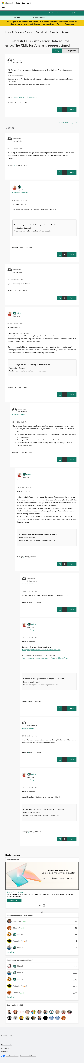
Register (51, 13)
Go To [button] (74, 13)
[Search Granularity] (21, 18)
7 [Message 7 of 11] (28, 752)
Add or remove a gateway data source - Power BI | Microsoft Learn (45, 658)
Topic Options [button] (70, 51)
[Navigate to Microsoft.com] (7, 3)
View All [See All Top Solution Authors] (10, 952)
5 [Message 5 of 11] (28, 602)
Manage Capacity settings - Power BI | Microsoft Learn (41, 650)
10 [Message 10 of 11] (14, 165)
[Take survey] (14, 900)
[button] (57, 50)
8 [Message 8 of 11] (28, 832)
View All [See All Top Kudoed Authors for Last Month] (10, 997)
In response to (20, 192)
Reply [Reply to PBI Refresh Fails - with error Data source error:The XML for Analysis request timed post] (72, 109)
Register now (69, 24)
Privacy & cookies (6, 1045)
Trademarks (4, 1052)
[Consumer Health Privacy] (28, 1056)
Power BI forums (13, 32)
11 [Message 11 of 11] (19, 247)
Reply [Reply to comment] (72, 172)
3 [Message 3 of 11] (18, 452)
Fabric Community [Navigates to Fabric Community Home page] (24, 3)
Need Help (32, 97)
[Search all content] (56, 18)
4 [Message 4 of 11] (23, 557)
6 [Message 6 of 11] (28, 701)
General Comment (19, 97)
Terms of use (5, 1048)
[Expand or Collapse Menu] (3, 8)
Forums (28, 32)
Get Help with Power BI (46, 32)
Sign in (59, 13)
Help (66, 13)
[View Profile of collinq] (23, 187)
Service (65, 32)
